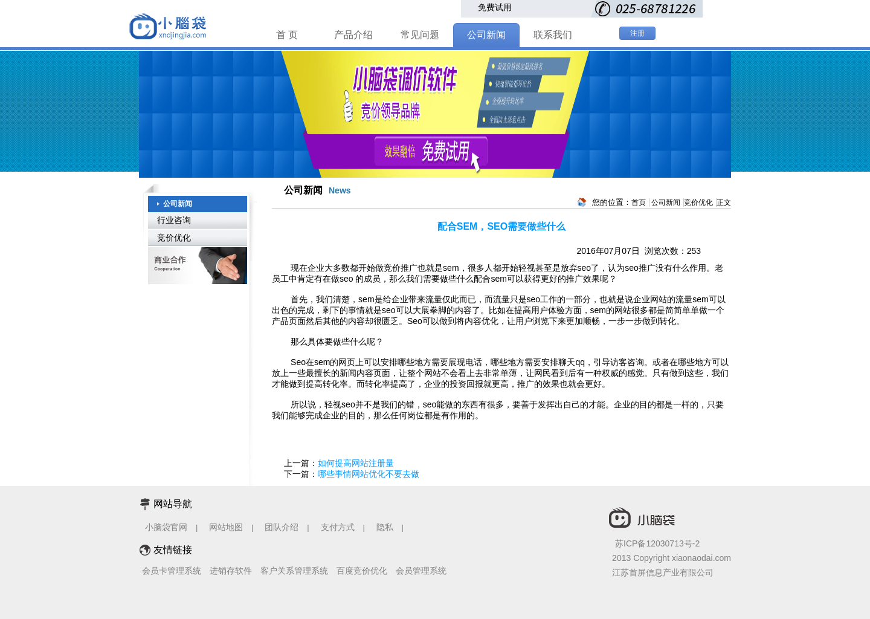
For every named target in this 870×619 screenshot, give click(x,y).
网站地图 (226, 527)
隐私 (386, 527)
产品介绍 (353, 35)
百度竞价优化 (362, 570)
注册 (637, 33)
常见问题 (420, 35)
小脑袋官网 (166, 527)
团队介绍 (281, 527)
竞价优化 (174, 237)
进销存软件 (231, 570)
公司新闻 (486, 35)
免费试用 (495, 7)
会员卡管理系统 (171, 570)
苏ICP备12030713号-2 (657, 543)
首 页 (287, 35)
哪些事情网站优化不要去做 (368, 474)
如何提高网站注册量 (356, 463)
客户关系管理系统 (294, 570)
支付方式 (338, 527)
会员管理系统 (421, 570)
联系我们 (552, 35)
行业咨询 (174, 220)
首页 (638, 202)
